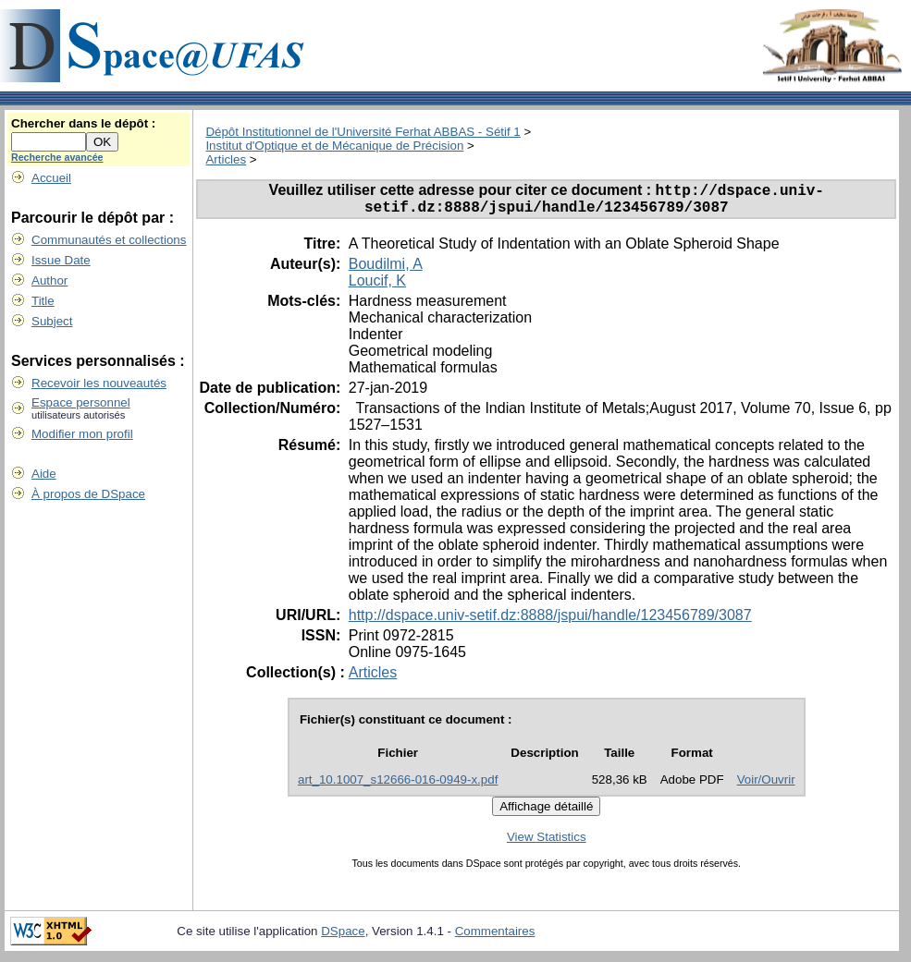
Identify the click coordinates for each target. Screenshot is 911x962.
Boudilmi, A (386, 270)
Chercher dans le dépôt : (83, 123)
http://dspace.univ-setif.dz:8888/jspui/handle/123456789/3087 (550, 621)
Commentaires (495, 937)
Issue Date (61, 260)
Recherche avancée (57, 157)
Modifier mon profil (82, 434)
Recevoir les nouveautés (98, 383)
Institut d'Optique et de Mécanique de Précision (334, 145)
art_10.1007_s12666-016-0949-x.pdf (398, 786)
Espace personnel (80, 402)
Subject (51, 321)
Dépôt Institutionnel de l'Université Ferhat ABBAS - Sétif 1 (362, 132)
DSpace (342, 937)
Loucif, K (377, 287)
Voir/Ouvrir (766, 786)
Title (43, 301)
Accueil (51, 178)
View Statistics (546, 843)
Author (49, 280)
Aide (43, 474)
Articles (225, 159)
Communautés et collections (108, 240)
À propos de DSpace (88, 494)
